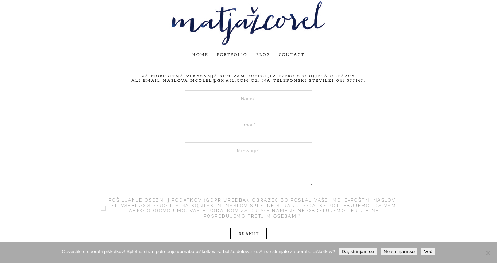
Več (428, 251)
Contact (292, 55)
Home (200, 55)
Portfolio (232, 55)
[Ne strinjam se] (488, 252)
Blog (263, 55)
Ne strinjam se (399, 251)
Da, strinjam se (358, 251)
